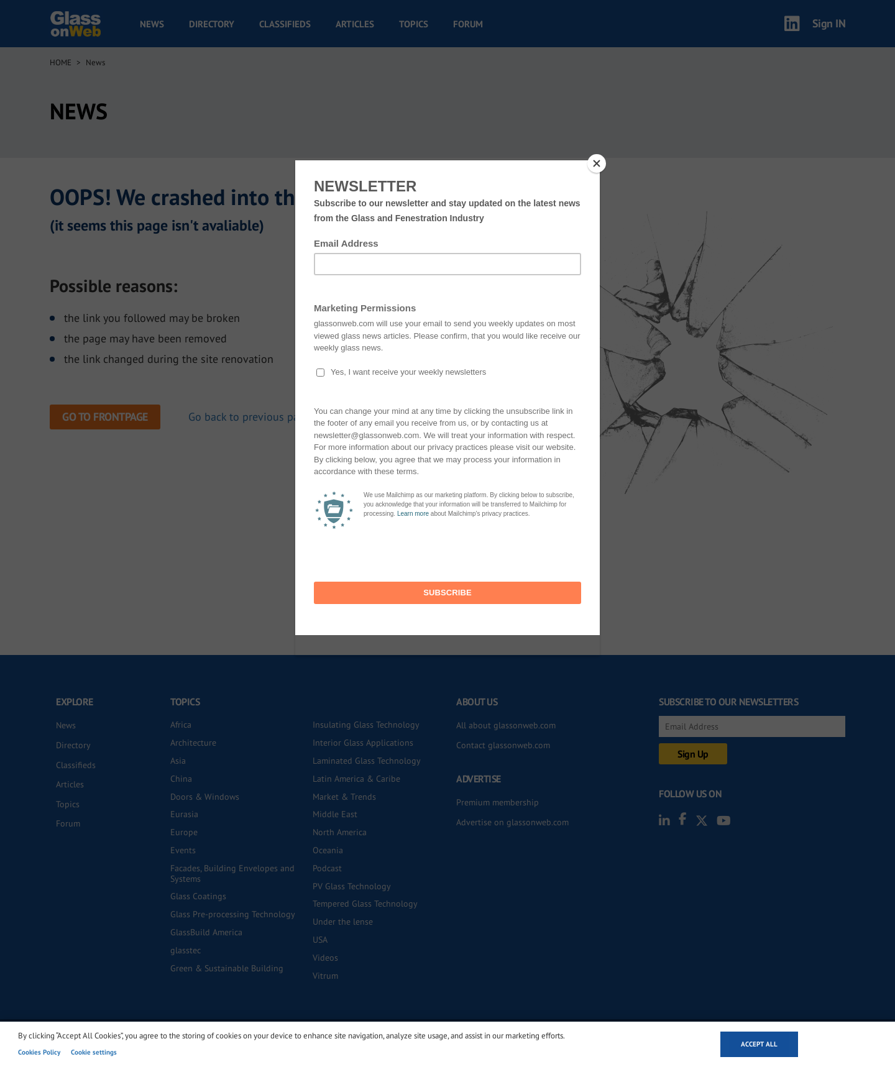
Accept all (759, 1044)
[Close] (596, 163)
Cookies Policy (39, 1052)
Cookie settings (94, 1052)
